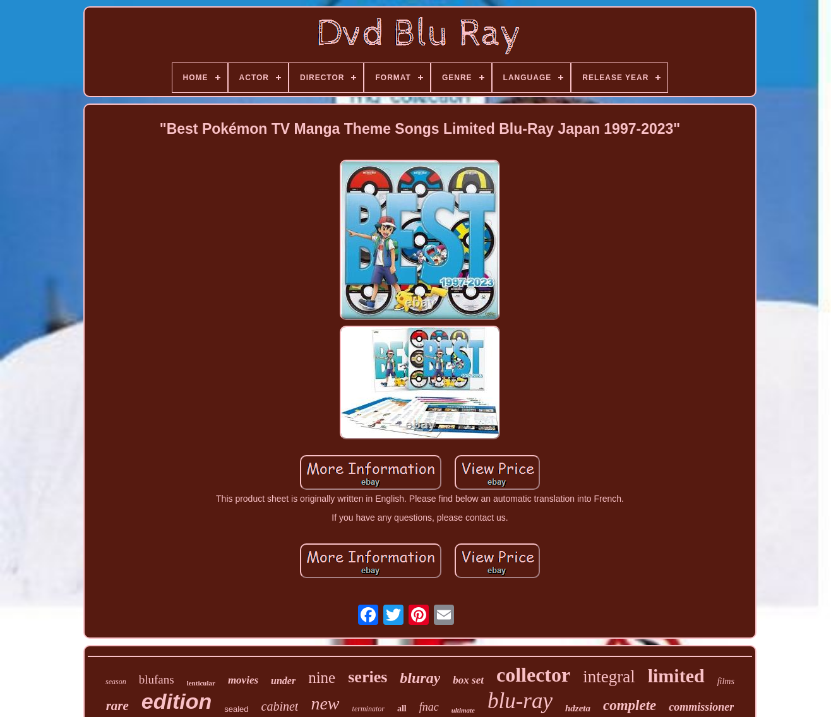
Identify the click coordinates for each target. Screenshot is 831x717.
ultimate (463, 710)
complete (629, 705)
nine (321, 677)
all (402, 708)
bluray (420, 678)
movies (243, 680)
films (725, 681)
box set (468, 680)
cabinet (280, 706)
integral (609, 676)
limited (676, 675)
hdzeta (577, 708)
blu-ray (520, 701)
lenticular (201, 683)
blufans (156, 679)
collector (533, 674)
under (283, 680)
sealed (236, 709)
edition (176, 701)
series (367, 677)
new (325, 703)
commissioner (701, 707)
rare (117, 705)
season (115, 681)
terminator (368, 708)
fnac (429, 707)
